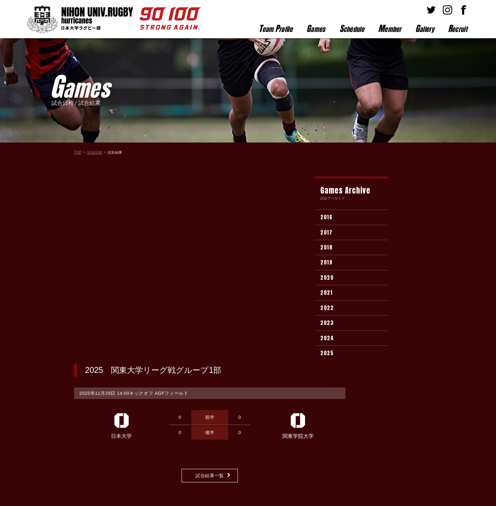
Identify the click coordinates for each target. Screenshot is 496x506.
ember (389, 28)
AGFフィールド (172, 205)
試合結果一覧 (209, 288)
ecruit (457, 28)
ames (316, 28)
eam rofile (276, 28)
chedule (351, 28)
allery (424, 28)
